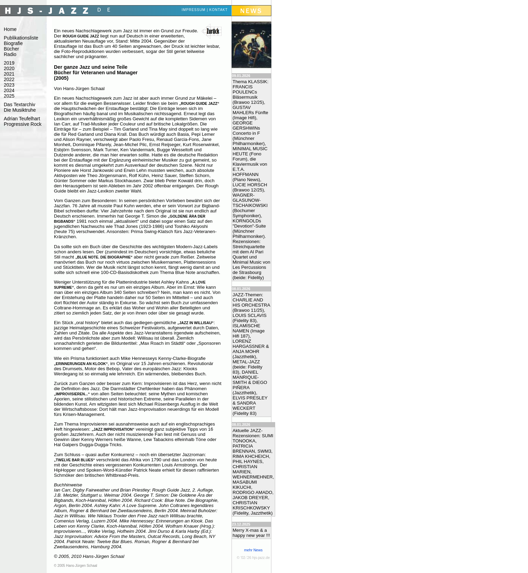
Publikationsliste (21, 38)
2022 (9, 79)
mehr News (253, 550)
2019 (9, 63)
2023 (9, 85)
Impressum (194, 10)
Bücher (11, 49)
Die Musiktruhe (20, 110)
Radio (10, 54)
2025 (9, 96)
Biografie (13, 43)
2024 (9, 90)
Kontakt (218, 10)
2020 (9, 68)
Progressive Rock (23, 124)
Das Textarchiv (19, 104)
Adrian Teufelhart (22, 118)
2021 (9, 74)
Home (10, 29)
